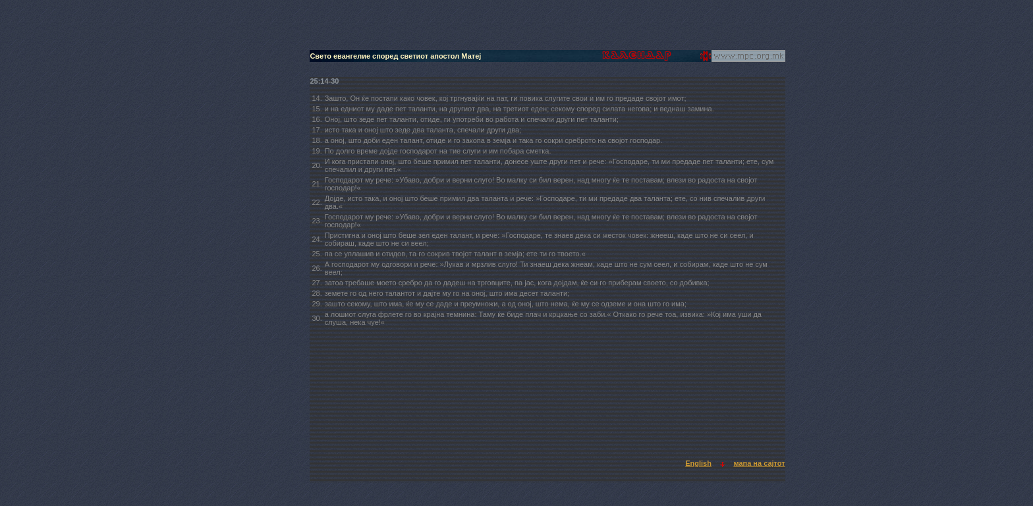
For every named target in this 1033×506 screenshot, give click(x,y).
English (698, 463)
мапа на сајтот (759, 463)
